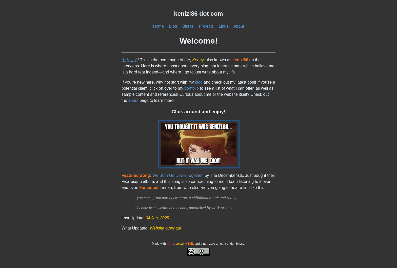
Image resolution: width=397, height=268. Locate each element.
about (133, 100)
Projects (206, 26)
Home (158, 26)
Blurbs (188, 26)
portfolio (191, 88)
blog (199, 82)
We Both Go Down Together (177, 175)
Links (223, 26)
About (238, 26)
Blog (173, 26)
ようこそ (130, 60)
